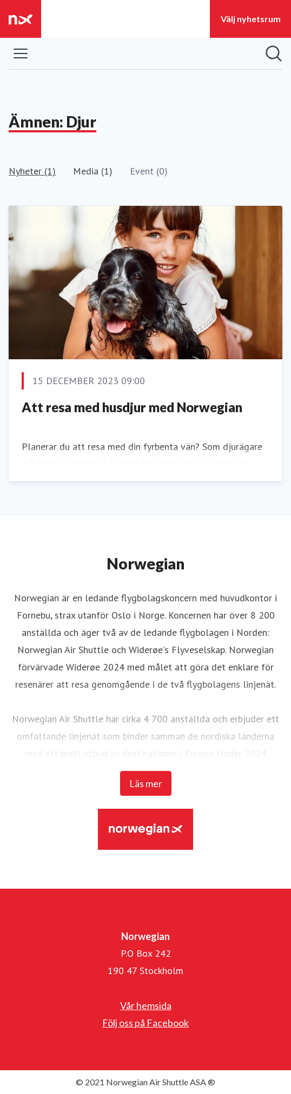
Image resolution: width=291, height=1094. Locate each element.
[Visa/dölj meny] (20, 53)
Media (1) (93, 171)
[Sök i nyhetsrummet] (273, 53)
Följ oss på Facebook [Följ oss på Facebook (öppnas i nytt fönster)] (145, 1023)
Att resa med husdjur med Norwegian (132, 407)
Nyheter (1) (32, 171)
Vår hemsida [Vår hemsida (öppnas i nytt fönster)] (145, 1005)
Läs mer (145, 783)
